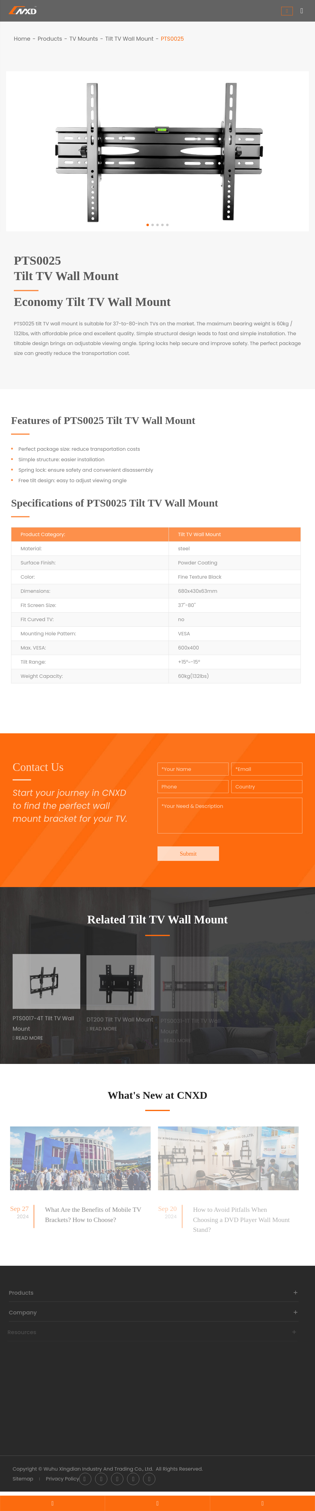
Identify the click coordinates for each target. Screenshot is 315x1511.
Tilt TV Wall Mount (129, 39)
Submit (190, 849)
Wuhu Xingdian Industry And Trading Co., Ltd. (98, 1474)
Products (50, 39)
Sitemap (23, 1484)
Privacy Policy (62, 1484)
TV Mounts (84, 39)
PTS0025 (172, 39)
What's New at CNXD (158, 1097)
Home (22, 39)
